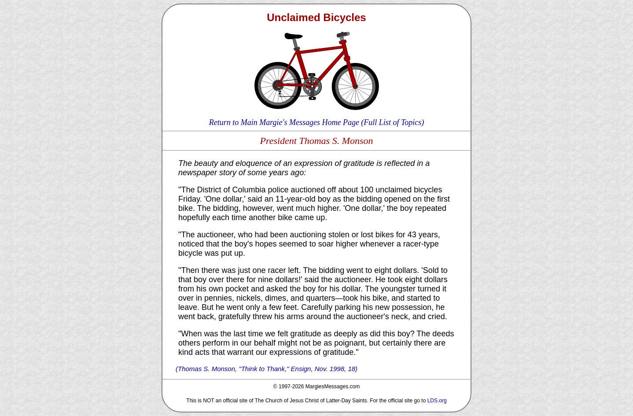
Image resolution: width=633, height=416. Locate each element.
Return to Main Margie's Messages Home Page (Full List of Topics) (316, 122)
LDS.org (437, 401)
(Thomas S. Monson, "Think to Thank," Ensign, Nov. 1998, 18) (266, 368)
